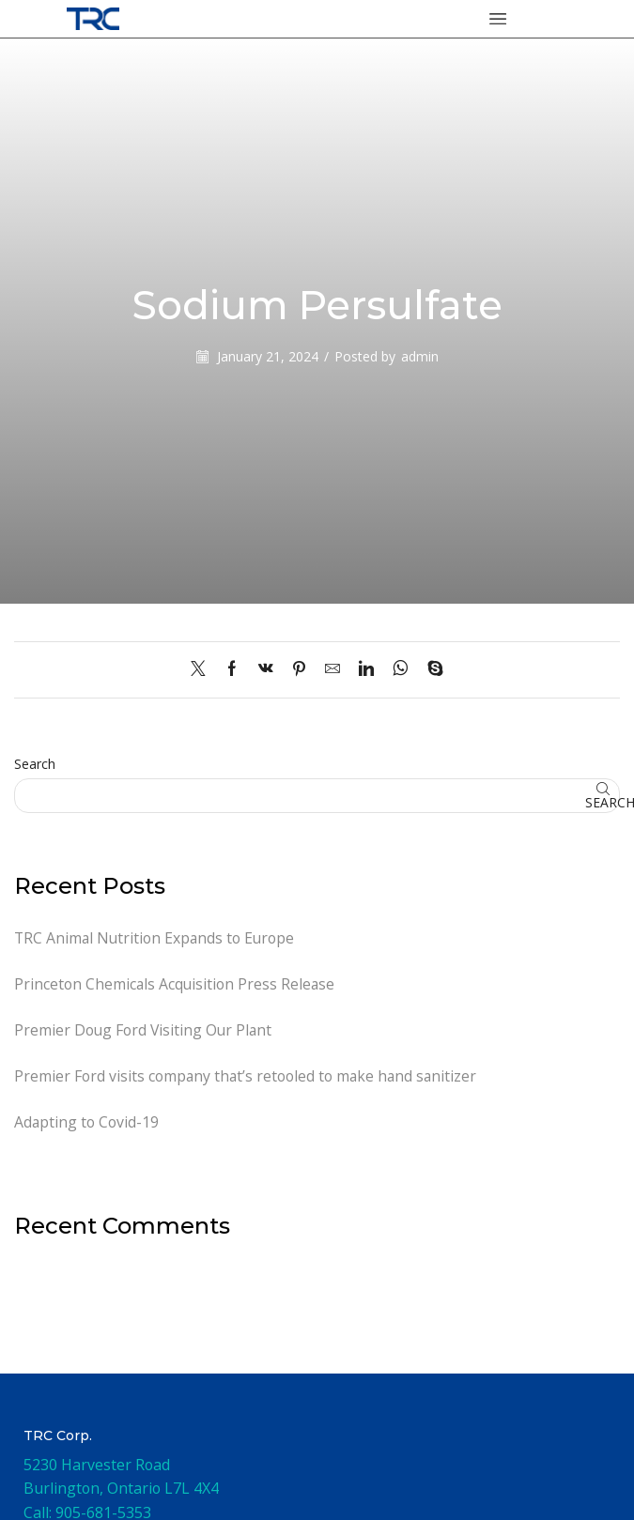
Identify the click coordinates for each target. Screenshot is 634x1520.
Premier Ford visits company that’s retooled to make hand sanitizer (247, 1077)
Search (34, 764)
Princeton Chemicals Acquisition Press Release (175, 984)
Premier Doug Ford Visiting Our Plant (144, 1031)
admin (420, 356)
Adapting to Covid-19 (87, 1123)
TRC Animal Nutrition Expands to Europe (156, 938)
